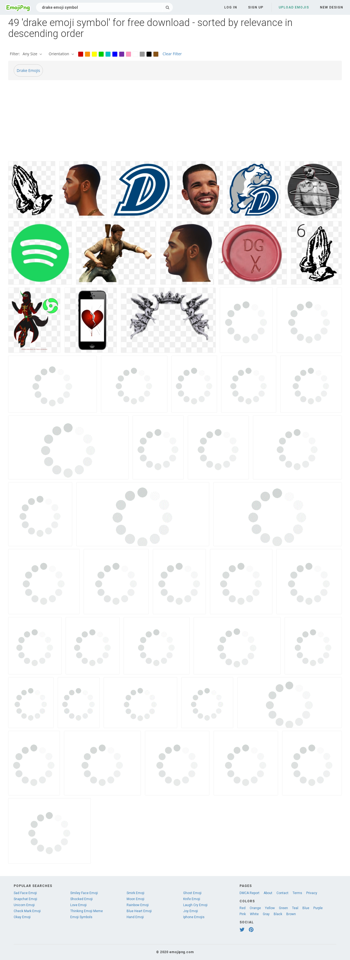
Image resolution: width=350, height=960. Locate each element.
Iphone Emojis (194, 917)
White (254, 914)
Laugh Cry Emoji (195, 905)
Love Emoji (78, 905)
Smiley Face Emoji (84, 893)
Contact (282, 893)
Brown (291, 914)
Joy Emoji (190, 911)
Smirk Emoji (135, 893)
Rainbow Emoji (138, 905)
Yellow (270, 908)
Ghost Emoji (192, 893)
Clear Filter (172, 53)
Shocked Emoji (81, 899)
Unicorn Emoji (24, 905)
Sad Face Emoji (25, 893)
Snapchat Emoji (25, 899)
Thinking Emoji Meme (86, 911)
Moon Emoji (135, 899)
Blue (305, 908)
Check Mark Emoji (27, 911)
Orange (255, 908)
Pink (243, 914)
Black (278, 914)
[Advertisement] (172, 123)
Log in (230, 7)
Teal (295, 908)
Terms (297, 893)
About (268, 893)
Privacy (311, 893)
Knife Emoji (191, 899)
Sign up (255, 7)
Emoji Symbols (81, 917)
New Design (331, 7)
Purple (318, 908)
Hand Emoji (135, 917)
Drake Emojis (28, 70)
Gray (266, 914)
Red (243, 908)
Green (283, 908)
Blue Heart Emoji (139, 911)
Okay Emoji (22, 917)
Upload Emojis (294, 7)
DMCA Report (249, 893)
